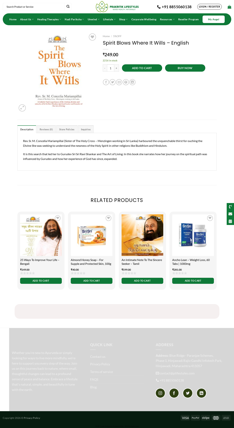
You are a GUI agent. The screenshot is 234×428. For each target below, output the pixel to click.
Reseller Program (188, 19)
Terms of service (101, 372)
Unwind (93, 19)
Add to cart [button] (41, 280)
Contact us (97, 357)
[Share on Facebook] (106, 82)
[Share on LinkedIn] (132, 82)
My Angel (213, 19)
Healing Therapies (49, 19)
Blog (93, 387)
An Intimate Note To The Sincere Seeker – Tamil (142, 261)
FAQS (94, 379)
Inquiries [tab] (86, 129)
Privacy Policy (100, 364)
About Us (27, 19)
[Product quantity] (110, 68)
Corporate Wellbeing (143, 19)
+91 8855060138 (172, 380)
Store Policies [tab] (67, 129)
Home (12, 19)
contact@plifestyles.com (177, 373)
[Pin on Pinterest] (126, 82)
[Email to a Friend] (119, 82)
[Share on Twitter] (113, 82)
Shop (123, 19)
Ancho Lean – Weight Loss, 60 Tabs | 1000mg (191, 261)
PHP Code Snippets (104, 426)
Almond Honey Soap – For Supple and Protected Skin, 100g (91, 261)
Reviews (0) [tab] (46, 129)
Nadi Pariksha (74, 19)
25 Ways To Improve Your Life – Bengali (39, 261)
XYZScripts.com (132, 426)
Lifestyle (109, 19)
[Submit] (68, 7)
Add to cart (142, 68)
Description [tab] (26, 129)
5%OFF (117, 36)
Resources (167, 19)
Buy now (185, 68)
